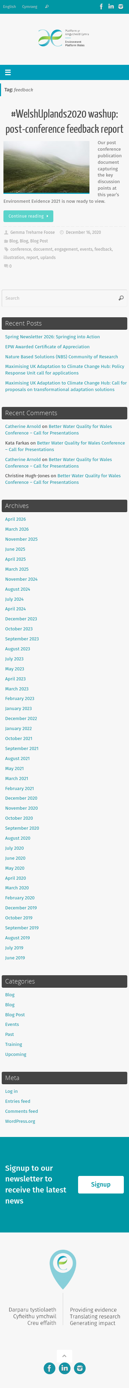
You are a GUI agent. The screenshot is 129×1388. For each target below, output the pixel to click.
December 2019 (21, 908)
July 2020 (14, 848)
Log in (11, 1091)
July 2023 (14, 659)
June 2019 (15, 958)
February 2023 (19, 698)
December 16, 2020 (83, 232)
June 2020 (15, 858)
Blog (13, 241)
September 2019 (22, 928)
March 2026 (17, 529)
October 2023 (19, 629)
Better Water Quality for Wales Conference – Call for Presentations (58, 429)
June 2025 (15, 549)
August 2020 (17, 838)
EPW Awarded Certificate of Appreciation (47, 347)
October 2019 (18, 918)
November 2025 (21, 539)
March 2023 (17, 689)
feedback (103, 249)
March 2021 (16, 778)
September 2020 (22, 828)
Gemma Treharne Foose (32, 232)
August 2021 (17, 758)
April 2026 (15, 519)
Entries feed (17, 1101)
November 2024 (21, 579)
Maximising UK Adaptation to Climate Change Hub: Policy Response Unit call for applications (64, 369)
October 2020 (19, 818)
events (86, 249)
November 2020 (21, 808)
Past (9, 1034)
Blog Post (39, 241)
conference (20, 249)
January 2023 (18, 708)
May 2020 (14, 868)
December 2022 (21, 718)
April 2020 (15, 878)
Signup (100, 1184)
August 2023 (17, 649)
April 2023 (15, 679)
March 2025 (17, 569)
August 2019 (17, 938)
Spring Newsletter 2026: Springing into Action (52, 337)
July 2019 (14, 948)
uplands (47, 257)
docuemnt (43, 249)
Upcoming (15, 1054)
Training (13, 1044)
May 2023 (14, 669)
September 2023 (22, 639)
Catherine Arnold (23, 426)
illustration (13, 257)
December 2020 (21, 798)
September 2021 (22, 748)
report (32, 257)
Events (12, 1024)
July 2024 (14, 599)
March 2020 (17, 888)
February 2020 (20, 898)
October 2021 (18, 738)
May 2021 (14, 768)
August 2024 (17, 589)
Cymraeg (29, 6)
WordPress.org (20, 1121)
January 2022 (18, 728)
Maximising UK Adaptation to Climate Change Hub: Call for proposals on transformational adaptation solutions (66, 386)
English (9, 6)
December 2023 (21, 619)
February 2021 (19, 788)
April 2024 (15, 609)
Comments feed (21, 1111)
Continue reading (30, 216)
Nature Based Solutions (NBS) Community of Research (61, 357)
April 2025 (15, 559)
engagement (66, 249)
